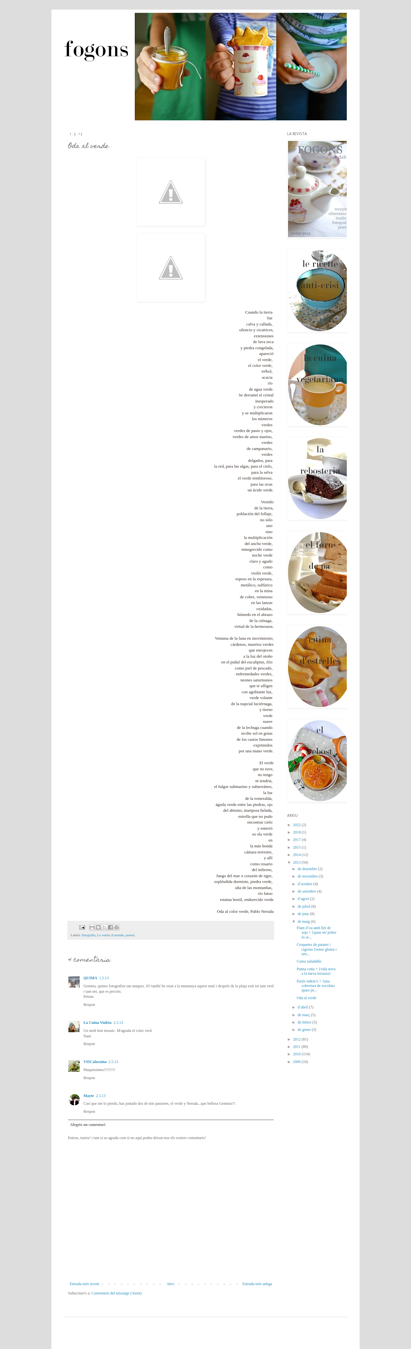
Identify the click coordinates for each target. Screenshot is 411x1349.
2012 (297, 1039)
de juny (304, 914)
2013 (297, 862)
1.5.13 (104, 978)
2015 (297, 847)
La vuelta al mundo (110, 935)
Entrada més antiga (257, 1284)
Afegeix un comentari (87, 1124)
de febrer (305, 1022)
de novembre (308, 876)
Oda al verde (306, 998)
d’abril (303, 1007)
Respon (89, 1004)
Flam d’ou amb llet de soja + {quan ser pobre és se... (317, 932)
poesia (130, 935)
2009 (297, 1061)
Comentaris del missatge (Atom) (117, 1293)
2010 (297, 1054)
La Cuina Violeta (97, 1022)
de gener (305, 1029)
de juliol (304, 906)
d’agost (304, 898)
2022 (297, 825)
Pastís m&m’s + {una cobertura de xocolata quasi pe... (316, 986)
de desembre (308, 869)
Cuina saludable (309, 961)
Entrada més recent (84, 1284)
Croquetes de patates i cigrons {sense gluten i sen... (317, 949)
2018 (297, 832)
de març (304, 1015)
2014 (297, 854)
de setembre (307, 891)
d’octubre (305, 884)
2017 (297, 839)
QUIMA (90, 978)
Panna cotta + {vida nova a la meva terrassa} (316, 971)
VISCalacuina (95, 1061)
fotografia (88, 935)
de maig (304, 921)
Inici (170, 1284)
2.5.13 (118, 1022)
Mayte (88, 1096)
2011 (297, 1046)
